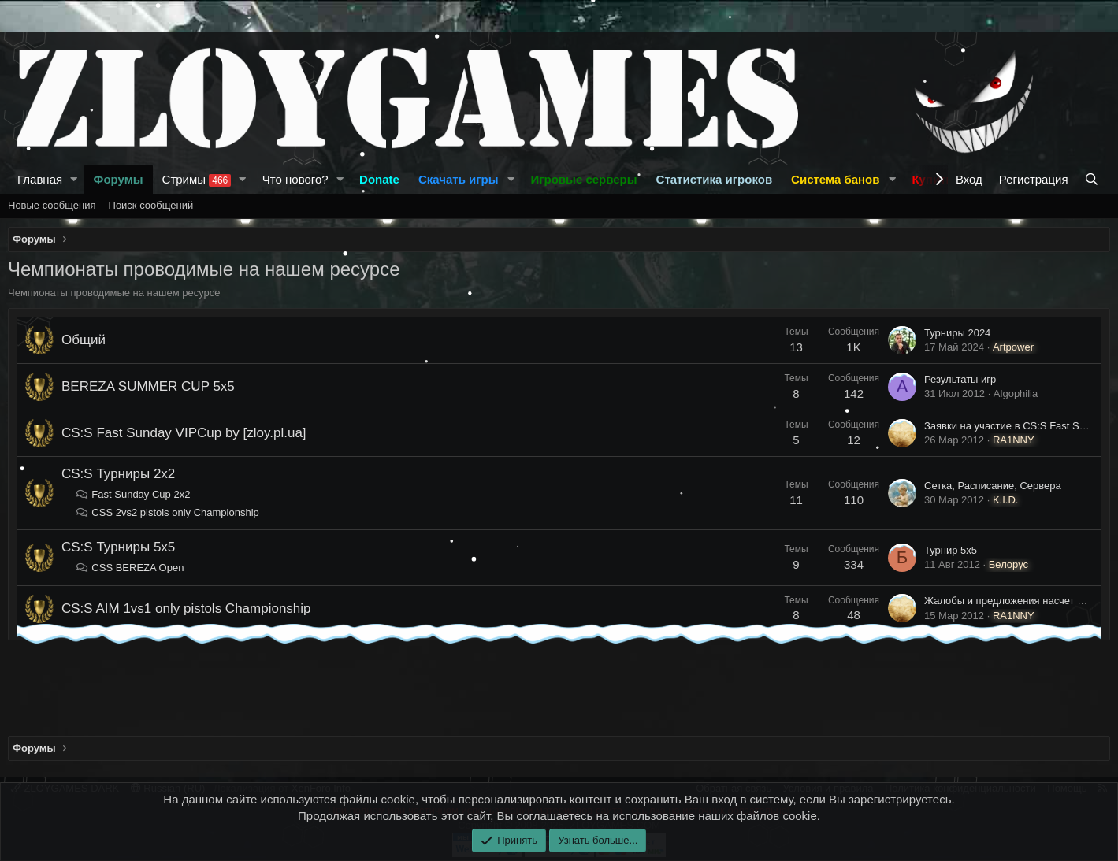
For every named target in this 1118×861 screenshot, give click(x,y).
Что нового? (295, 179)
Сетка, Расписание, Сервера (992, 486)
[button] (74, 179)
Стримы (197, 180)
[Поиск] (1093, 179)
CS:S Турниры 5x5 (118, 547)
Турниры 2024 (957, 333)
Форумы (118, 179)
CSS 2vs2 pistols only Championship (167, 512)
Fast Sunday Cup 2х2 (133, 494)
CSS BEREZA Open (130, 567)
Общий (83, 339)
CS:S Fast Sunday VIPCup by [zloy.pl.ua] (183, 432)
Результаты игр (960, 379)
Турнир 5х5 (950, 550)
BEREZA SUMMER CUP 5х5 (148, 386)
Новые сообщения (52, 205)
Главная (39, 179)
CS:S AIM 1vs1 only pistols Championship (186, 608)
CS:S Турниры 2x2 (118, 473)
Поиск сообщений (151, 205)
